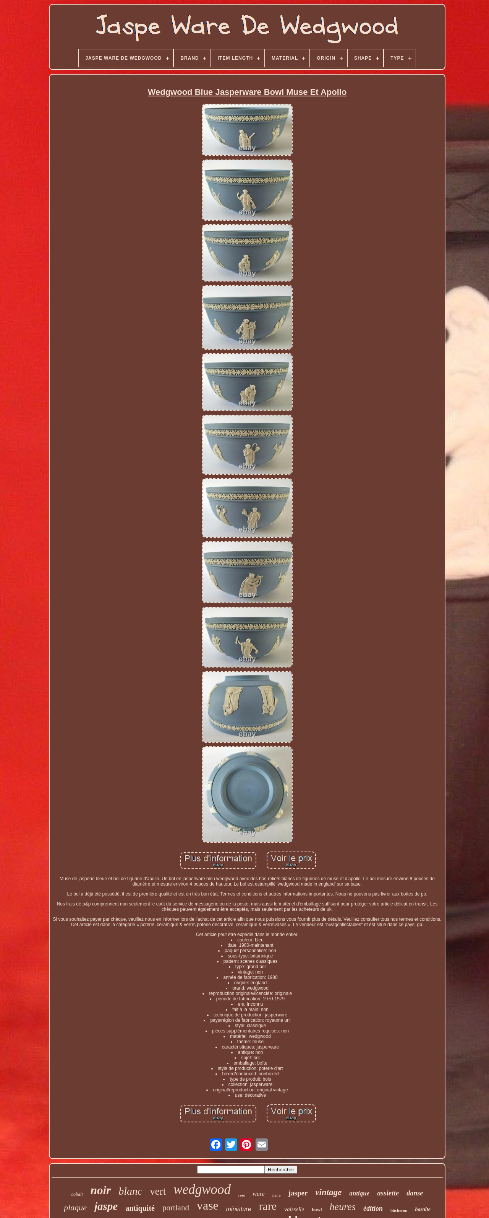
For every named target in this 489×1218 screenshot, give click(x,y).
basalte (422, 1209)
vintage (328, 1192)
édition (373, 1208)
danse (414, 1193)
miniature (238, 1209)
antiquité (140, 1208)
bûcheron (398, 1210)
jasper (298, 1193)
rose (241, 1195)
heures (343, 1206)
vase (208, 1205)
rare (268, 1206)
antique (359, 1193)
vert (158, 1191)
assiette (388, 1193)
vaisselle (294, 1209)
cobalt (77, 1194)
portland (175, 1207)
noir (101, 1190)
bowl (317, 1209)
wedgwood (202, 1189)
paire (276, 1195)
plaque (75, 1207)
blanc (130, 1191)
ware (258, 1193)
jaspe (106, 1206)
